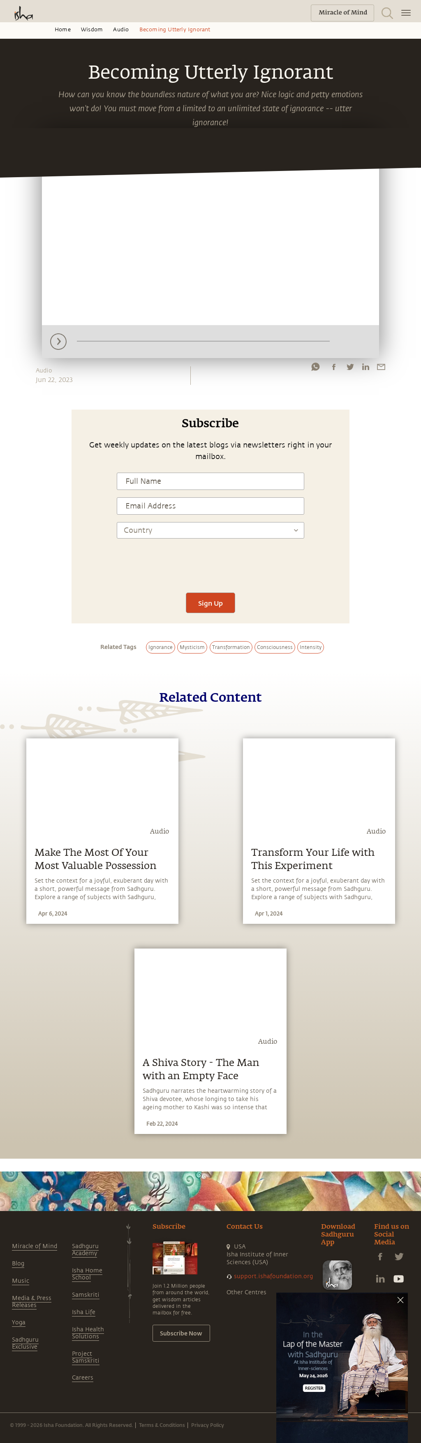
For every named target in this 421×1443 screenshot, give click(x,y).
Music (20, 1281)
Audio (121, 30)
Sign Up (210, 603)
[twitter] (350, 369)
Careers (82, 1378)
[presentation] (210, 561)
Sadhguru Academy (85, 1249)
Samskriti (85, 1295)
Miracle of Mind (34, 1246)
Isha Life (83, 1312)
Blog (18, 1263)
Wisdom (92, 30)
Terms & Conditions (162, 1425)
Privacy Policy (207, 1425)
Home (63, 30)
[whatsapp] (315, 369)
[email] (381, 369)
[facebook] (334, 369)
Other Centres (246, 1292)
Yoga (18, 1322)
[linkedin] (365, 369)
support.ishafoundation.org (273, 1276)
